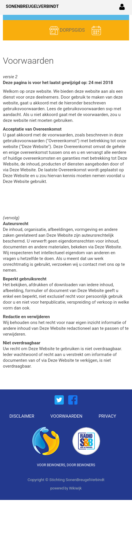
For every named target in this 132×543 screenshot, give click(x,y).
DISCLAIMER (22, 416)
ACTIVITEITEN (73, 39)
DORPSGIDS (67, 30)
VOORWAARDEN (66, 416)
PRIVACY (107, 416)
